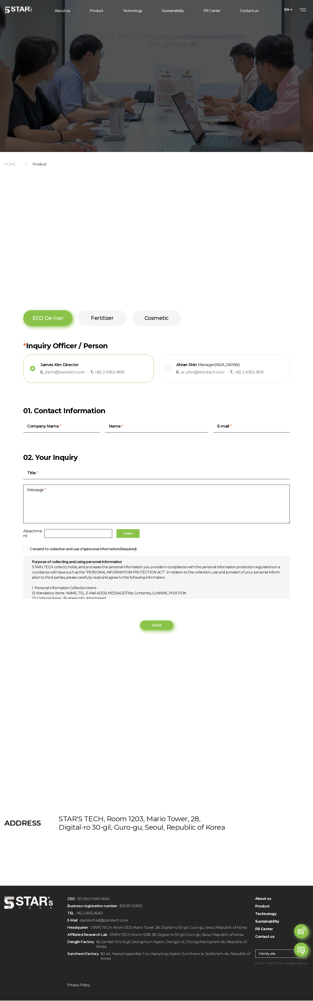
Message (36, 491)
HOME (9, 164)
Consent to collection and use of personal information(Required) (83, 549)
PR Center (264, 929)
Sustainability (267, 922)
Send (156, 626)
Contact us (264, 937)
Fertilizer (102, 318)
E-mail (224, 426)
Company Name (44, 426)
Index (152, 534)
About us (263, 899)
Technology (265, 914)
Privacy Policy (78, 985)
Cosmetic (157, 318)
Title (32, 474)
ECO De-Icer (47, 318)
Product (262, 907)
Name (116, 426)
